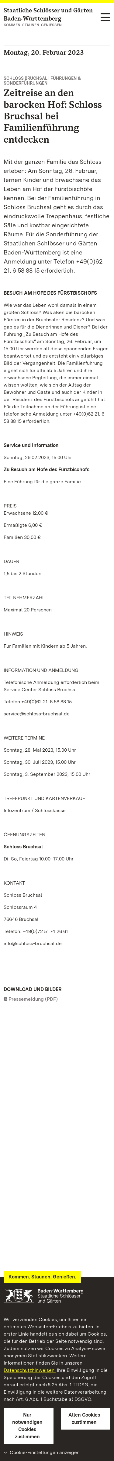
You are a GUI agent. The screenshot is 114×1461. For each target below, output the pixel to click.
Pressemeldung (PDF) (33, 999)
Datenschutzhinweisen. (30, 1370)
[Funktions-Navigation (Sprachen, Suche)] (105, 17)
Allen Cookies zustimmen (84, 1418)
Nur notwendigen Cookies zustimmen (27, 1426)
